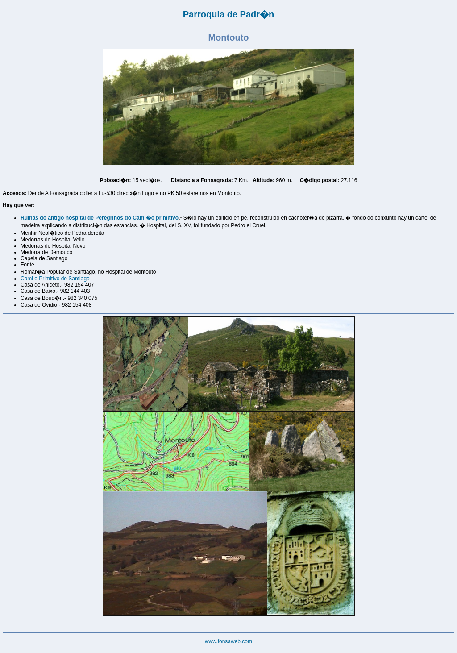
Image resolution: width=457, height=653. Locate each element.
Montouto (228, 37)
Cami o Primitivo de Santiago (55, 278)
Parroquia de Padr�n (228, 14)
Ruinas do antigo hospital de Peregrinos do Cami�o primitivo (100, 218)
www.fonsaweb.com (228, 641)
